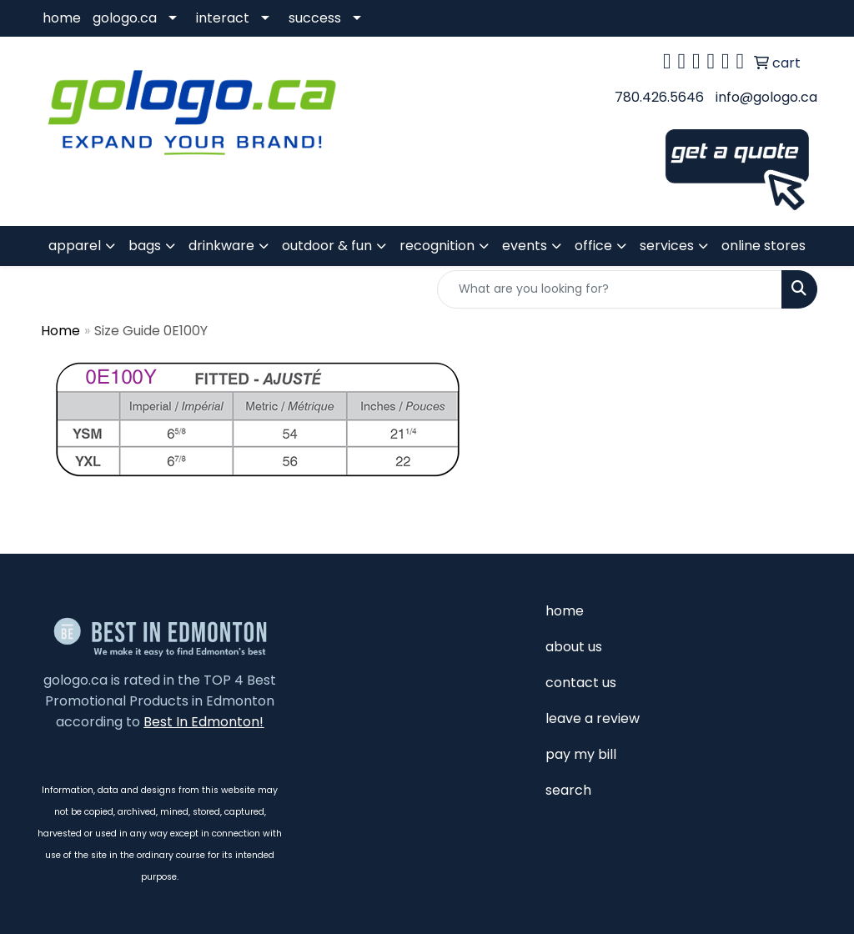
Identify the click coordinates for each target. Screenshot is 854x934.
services (667, 245)
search (568, 790)
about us (573, 646)
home (62, 18)
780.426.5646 (659, 97)
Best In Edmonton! (203, 721)
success (315, 18)
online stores (763, 245)
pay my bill (580, 754)
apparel (74, 245)
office (593, 245)
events (524, 245)
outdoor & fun (327, 245)
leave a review (592, 718)
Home (60, 330)
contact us (580, 682)
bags (144, 245)
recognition (437, 245)
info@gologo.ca (766, 97)
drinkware (221, 245)
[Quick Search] (609, 289)
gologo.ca (125, 18)
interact (222, 18)
